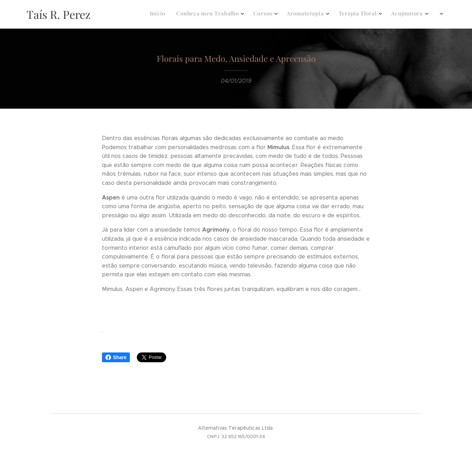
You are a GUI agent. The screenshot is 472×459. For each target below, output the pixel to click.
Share (116, 357)
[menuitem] (340, 14)
